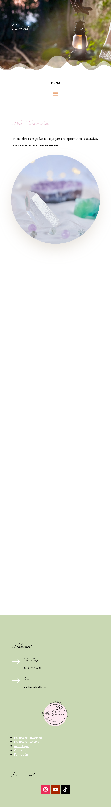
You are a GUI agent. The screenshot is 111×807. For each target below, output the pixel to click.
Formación (21, 754)
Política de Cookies (26, 742)
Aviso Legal (21, 746)
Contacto (20, 750)
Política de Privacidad (28, 737)
